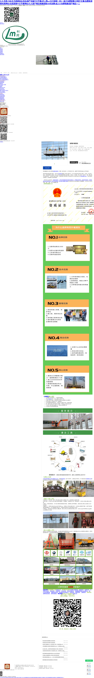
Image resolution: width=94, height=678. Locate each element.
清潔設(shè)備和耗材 (3, 103)
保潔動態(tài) (2, 53)
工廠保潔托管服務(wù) (3, 76)
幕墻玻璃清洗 (2, 98)
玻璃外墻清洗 (25, 72)
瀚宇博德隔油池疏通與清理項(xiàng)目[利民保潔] (51, 653)
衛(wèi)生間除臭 (2, 91)
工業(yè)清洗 (2, 88)
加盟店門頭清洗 (2, 89)
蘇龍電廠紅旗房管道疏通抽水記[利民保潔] (50, 659)
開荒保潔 (1, 83)
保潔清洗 (1, 49)
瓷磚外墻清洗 (2, 97)
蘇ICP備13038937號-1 (31, 665)
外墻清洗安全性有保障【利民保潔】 (49, 642)
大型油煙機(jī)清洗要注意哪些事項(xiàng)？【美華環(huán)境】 (54, 646)
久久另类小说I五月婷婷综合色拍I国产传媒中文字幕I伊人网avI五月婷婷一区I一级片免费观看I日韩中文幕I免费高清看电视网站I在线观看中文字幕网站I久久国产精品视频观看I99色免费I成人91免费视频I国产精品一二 (32, 677)
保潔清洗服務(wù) (2, 80)
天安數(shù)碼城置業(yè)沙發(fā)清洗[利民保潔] (51, 655)
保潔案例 (1, 51)
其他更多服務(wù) (2, 100)
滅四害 (1, 86)
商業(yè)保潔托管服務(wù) (4, 78)
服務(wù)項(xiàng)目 (14, 72)
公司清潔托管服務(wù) (3, 77)
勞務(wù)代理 (2, 101)
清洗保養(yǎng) (84, 176)
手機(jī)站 (1, 22)
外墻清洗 (23, 5)
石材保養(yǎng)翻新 (3, 84)
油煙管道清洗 (2, 82)
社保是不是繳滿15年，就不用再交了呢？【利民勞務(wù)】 (53, 644)
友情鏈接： (1, 141)
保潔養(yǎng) (88, 478)
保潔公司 (1, 52)
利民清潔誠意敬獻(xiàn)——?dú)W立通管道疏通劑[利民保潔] (53, 657)
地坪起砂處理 (2, 102)
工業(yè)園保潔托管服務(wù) (4, 79)
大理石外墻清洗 (2, 95)
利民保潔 (20, 5)
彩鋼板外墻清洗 (2, 99)
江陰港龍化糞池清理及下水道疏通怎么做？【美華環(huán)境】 (54, 650)
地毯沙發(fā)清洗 (2, 87)
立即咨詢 (74, 162)
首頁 (0, 47)
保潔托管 (1, 48)
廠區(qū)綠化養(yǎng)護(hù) (4, 90)
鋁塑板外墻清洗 (2, 96)
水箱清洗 (1, 85)
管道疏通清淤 (2, 81)
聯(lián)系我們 (2, 23)
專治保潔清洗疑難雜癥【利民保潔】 (49, 640)
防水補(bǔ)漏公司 (2, 92)
